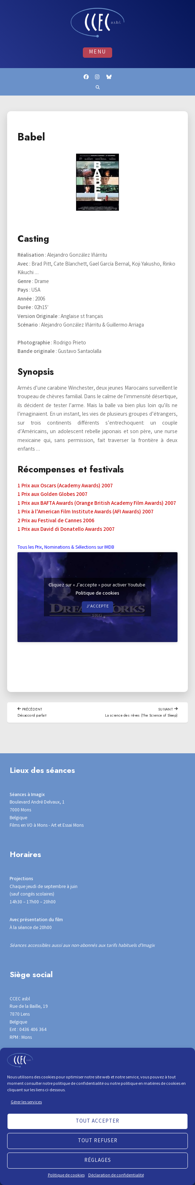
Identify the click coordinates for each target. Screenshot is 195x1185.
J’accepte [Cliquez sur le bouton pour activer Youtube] (97, 608)
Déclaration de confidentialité (116, 1176)
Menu (97, 52)
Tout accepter (97, 1121)
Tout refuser (98, 1141)
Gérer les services (26, 1102)
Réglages (97, 1161)
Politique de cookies (66, 1176)
